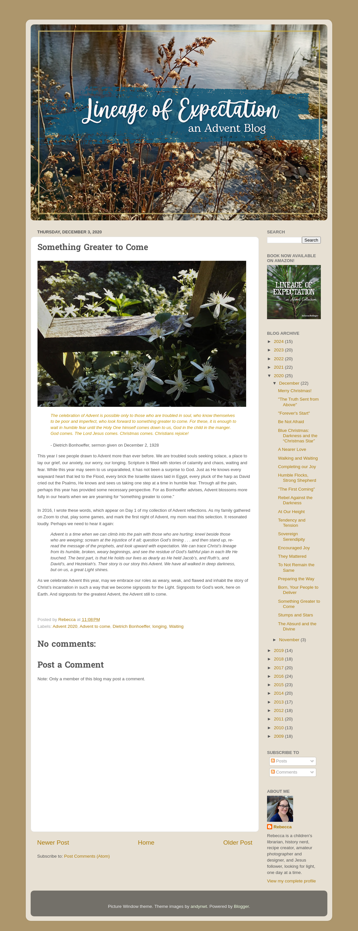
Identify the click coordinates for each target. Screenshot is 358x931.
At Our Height (291, 511)
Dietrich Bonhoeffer (131, 626)
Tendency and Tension (292, 523)
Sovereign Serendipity (291, 536)
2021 (279, 367)
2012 (279, 710)
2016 (279, 676)
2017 (279, 667)
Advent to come (95, 626)
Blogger (241, 906)
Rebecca (283, 826)
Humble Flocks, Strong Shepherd (297, 478)
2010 (279, 727)
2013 (279, 702)
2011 (279, 719)
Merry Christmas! (295, 390)
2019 (279, 650)
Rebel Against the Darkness (295, 500)
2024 (279, 341)
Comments (284, 772)
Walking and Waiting (298, 458)
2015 (279, 684)
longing (160, 626)
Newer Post (53, 842)
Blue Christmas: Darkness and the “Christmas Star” (298, 435)
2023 (279, 349)
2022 (279, 358)
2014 (279, 693)
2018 (279, 659)
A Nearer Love (292, 449)
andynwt (198, 906)
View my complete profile (291, 881)
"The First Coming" (296, 489)
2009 (279, 736)
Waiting (176, 626)
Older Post (237, 842)
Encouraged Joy (294, 547)
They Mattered (292, 556)
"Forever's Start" (294, 413)
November (290, 639)
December (290, 383)
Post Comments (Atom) (87, 856)
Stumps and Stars (295, 615)
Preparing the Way (296, 578)
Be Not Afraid (291, 421)
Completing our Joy (297, 466)
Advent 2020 (65, 626)
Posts (279, 761)
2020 (279, 375)
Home (146, 842)
